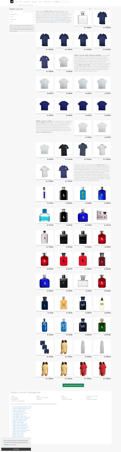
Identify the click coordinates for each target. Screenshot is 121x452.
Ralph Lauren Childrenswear (21, 427)
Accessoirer (27, 1)
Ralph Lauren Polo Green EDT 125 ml (102, 333)
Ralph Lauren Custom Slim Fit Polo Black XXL (63, 157)
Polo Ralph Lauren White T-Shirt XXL (83, 135)
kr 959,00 (88, 357)
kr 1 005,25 (107, 27)
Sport (40, 1)
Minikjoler (63, 20)
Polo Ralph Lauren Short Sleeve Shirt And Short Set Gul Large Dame (44, 377)
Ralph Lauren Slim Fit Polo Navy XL (102, 26)
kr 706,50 (88, 247)
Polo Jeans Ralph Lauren (20, 413)
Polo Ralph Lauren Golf (19, 416)
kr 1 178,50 (49, 247)
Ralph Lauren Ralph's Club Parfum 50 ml (63, 289)
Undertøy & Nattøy (91, 399)
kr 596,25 (107, 269)
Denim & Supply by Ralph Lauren (22, 406)
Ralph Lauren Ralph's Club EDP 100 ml (63, 245)
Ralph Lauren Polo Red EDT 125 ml (83, 267)
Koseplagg (14, 397)
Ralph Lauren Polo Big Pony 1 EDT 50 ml (83, 201)
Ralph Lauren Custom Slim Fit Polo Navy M (63, 179)
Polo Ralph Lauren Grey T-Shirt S (64, 70)
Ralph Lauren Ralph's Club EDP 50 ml (83, 245)
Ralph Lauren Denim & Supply (21, 430)
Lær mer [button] (14, 444)
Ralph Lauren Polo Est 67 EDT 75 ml (83, 333)
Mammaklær (48, 1)
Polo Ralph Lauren (18, 414)
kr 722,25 (50, 225)
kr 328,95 (88, 203)
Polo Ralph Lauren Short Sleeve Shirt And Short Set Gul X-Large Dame (63, 377)
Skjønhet (34, 1)
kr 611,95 (50, 313)
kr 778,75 (69, 291)
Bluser (13, 396)
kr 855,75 (88, 313)
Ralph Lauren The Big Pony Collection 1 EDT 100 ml (63, 333)
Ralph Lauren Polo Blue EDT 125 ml (83, 223)
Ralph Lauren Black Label (20, 424)
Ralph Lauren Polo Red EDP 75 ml (102, 245)
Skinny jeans (42, 20)
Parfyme (88, 397)
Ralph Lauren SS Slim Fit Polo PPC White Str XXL (102, 157)
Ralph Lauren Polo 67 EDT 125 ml (84, 311)
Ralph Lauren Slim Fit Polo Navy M (63, 48)
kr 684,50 (69, 203)
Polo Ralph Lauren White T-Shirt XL (102, 135)
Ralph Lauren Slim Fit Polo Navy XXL (83, 48)
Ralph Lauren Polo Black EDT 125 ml (63, 201)
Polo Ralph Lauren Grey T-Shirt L (64, 91)
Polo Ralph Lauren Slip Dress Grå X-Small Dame (102, 355)
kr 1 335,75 (49, 71)
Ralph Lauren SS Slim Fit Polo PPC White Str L (44, 179)
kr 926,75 (107, 203)
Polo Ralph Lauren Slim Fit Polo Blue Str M (83, 157)
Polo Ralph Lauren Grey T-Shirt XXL (102, 91)
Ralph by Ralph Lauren (19, 420)
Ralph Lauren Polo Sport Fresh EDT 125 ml (44, 201)
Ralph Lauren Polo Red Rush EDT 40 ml (102, 223)
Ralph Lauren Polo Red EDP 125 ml (44, 267)
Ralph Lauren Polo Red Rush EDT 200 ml (44, 245)
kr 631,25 (69, 225)
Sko (21, 1)
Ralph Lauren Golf (18, 433)
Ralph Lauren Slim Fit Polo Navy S (45, 48)
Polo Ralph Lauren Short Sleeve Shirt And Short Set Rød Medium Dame (83, 377)
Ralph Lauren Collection (20, 428)
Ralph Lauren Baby (18, 422)
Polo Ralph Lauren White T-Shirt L (45, 157)
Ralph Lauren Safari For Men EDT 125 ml (63, 311)
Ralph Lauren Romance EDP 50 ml (83, 289)
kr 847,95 (107, 335)
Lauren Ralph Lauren (19, 411)
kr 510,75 (69, 71)
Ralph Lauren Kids (18, 436)
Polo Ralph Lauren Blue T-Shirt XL (64, 113)
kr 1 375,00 (68, 357)
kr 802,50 (50, 269)
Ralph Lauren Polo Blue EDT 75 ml (45, 289)
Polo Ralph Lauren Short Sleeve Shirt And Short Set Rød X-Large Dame (102, 377)
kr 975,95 (107, 313)
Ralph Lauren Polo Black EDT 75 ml (63, 223)
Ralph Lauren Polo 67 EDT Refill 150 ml (102, 311)
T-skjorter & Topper (67, 399)
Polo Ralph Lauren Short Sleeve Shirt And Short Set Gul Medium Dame (63, 355)
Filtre (91, 9)
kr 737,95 (88, 225)
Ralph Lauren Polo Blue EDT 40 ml (44, 311)
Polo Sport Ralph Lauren (20, 419)
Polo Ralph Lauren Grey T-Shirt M (45, 91)
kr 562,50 (50, 291)
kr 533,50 (69, 93)
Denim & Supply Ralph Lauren (21, 408)
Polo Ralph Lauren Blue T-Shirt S (103, 113)
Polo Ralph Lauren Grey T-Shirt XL (83, 91)
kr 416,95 (69, 335)
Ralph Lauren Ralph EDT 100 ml (45, 223)
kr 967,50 (69, 247)
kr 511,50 (89, 291)
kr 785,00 (88, 269)
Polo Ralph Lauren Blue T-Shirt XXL (44, 113)
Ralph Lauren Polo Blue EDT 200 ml (102, 201)
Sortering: (102, 9)
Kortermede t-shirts (52, 20)
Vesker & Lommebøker (18, 401)
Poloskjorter (14, 399)
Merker (16, 5)
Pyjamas (38, 399)
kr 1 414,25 (68, 159)
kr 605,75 (88, 335)
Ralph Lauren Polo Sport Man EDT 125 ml (44, 333)
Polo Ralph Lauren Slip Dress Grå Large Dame (83, 355)
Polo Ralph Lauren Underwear (21, 417)
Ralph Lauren (22, 5)
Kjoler (38, 396)
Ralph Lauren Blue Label (20, 425)
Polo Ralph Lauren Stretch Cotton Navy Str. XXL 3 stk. (44, 355)
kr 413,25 (50, 203)
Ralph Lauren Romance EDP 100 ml (83, 26)
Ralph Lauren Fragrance (19, 431)
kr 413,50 (50, 335)
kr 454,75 (107, 225)
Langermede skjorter (42, 397)
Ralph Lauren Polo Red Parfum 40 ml (102, 267)
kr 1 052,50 (88, 27)
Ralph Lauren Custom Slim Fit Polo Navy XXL (44, 70)
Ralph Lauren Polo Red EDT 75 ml (64, 267)
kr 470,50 (50, 357)
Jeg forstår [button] (16, 449)
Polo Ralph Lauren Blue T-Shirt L (84, 113)
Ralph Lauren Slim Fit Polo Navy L (102, 48)
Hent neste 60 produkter (73, 385)
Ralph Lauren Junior (18, 435)
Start (11, 5)
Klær (16, 1)
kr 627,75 (69, 269)
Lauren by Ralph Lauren (20, 410)
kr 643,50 (107, 291)
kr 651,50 (108, 247)
